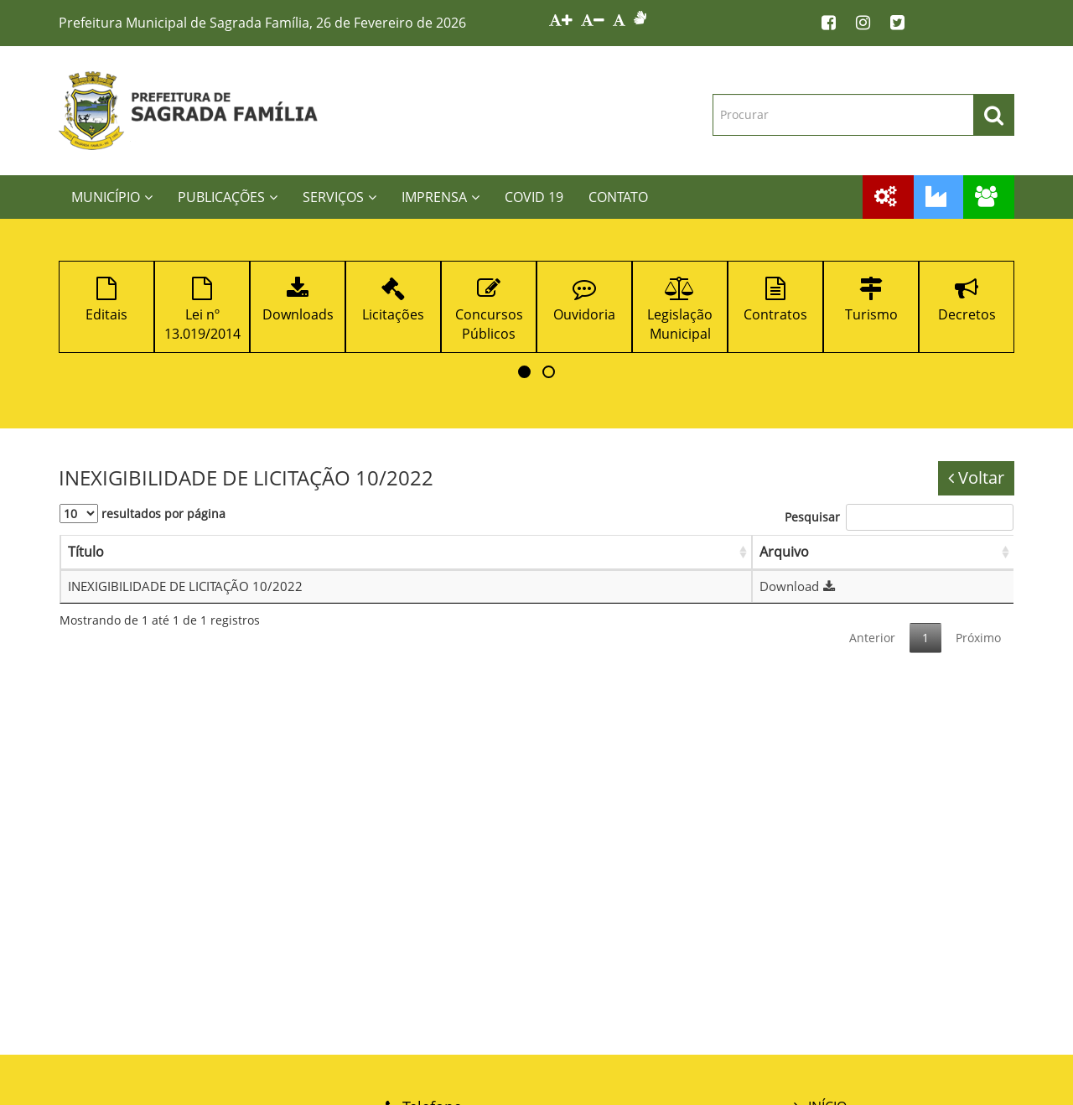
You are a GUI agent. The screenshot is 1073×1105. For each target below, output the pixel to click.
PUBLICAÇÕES (227, 197)
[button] (524, 371)
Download (799, 586)
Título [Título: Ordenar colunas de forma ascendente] (86, 551)
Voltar (976, 477)
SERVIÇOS (339, 197)
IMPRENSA (440, 197)
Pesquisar (899, 517)
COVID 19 (534, 197)
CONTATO (618, 197)
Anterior (872, 638)
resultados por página (142, 513)
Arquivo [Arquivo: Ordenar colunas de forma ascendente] (784, 551)
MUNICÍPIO (112, 197)
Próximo (978, 638)
